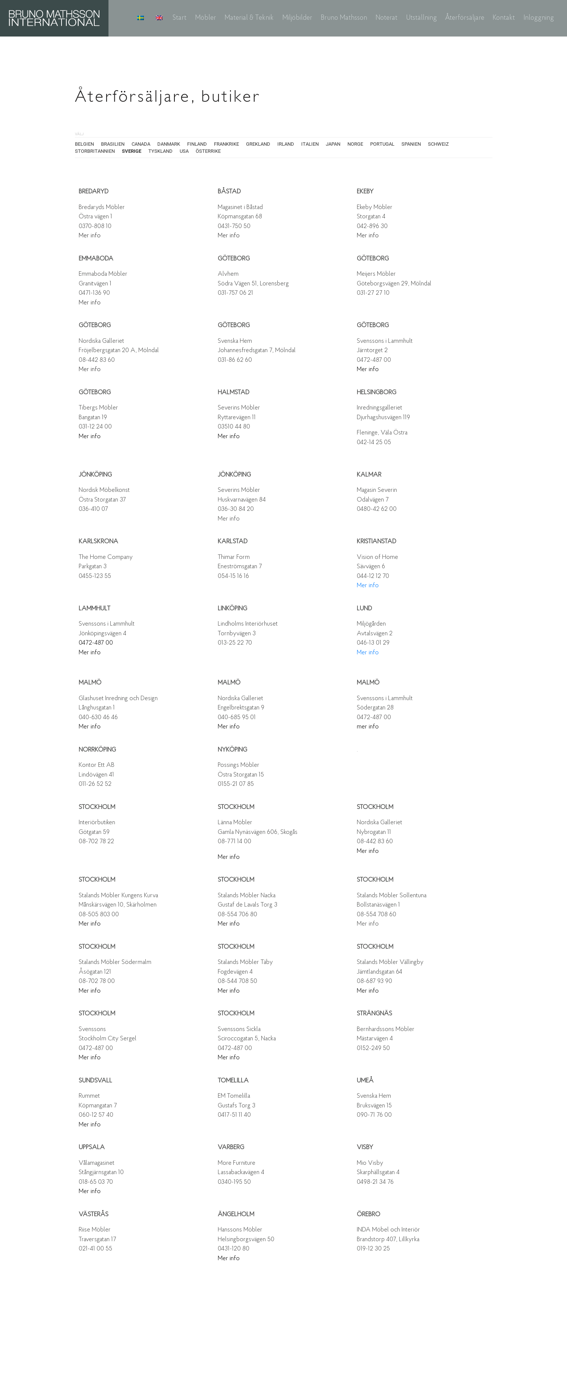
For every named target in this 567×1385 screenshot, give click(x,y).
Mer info (90, 236)
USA (184, 151)
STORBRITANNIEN (95, 151)
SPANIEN (411, 144)
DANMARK (168, 144)
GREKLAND (258, 144)
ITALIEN (310, 144)
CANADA (141, 144)
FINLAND (197, 144)
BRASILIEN (113, 144)
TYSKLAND (160, 151)
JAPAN (333, 144)
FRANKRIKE (226, 144)
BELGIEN (84, 144)
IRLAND (285, 144)
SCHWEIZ (438, 144)
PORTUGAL (382, 144)
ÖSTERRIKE (208, 151)
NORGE (355, 144)
